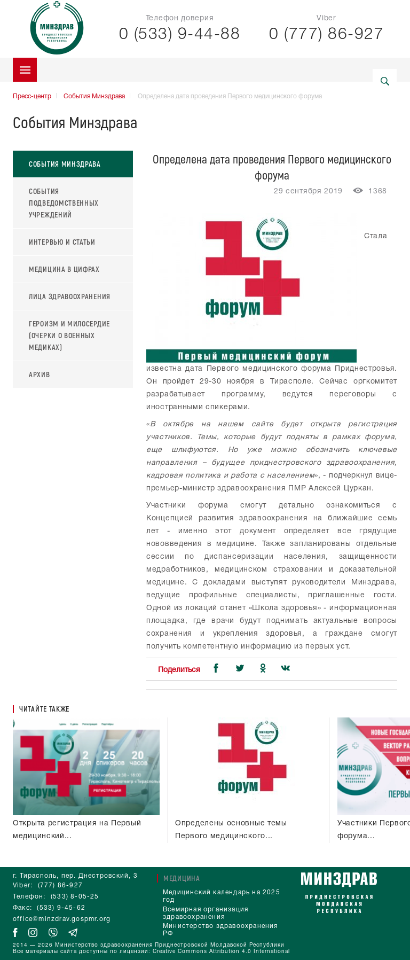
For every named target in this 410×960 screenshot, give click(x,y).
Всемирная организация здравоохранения (205, 913)
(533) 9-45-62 (61, 908)
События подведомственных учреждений (64, 202)
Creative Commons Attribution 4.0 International (221, 951)
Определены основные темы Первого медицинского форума (236, 817)
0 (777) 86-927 (326, 35)
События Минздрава (94, 96)
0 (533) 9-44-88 (180, 35)
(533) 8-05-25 (75, 897)
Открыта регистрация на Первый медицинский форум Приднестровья (84, 817)
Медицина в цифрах (64, 269)
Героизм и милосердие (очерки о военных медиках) (69, 335)
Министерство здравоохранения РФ (220, 929)
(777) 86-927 (60, 885)
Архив (39, 374)
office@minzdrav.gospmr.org (62, 919)
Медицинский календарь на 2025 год (221, 896)
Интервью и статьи (62, 241)
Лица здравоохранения (70, 296)
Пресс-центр (32, 96)
